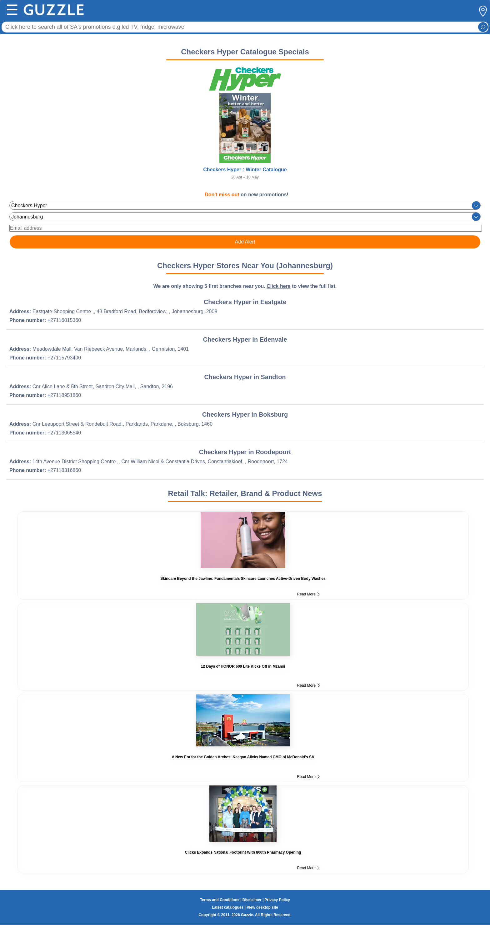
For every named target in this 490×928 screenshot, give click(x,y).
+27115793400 (64, 357)
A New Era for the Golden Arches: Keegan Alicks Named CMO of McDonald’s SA (243, 757)
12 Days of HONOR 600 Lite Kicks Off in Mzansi (243, 666)
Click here (278, 286)
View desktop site (262, 907)
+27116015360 (64, 320)
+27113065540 (64, 432)
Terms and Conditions (219, 900)
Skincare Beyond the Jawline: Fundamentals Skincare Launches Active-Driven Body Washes (243, 578)
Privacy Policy (277, 900)
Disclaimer (252, 900)
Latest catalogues (227, 907)
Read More (308, 594)
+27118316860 (64, 470)
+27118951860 (64, 395)
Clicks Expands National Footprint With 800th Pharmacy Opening (243, 852)
